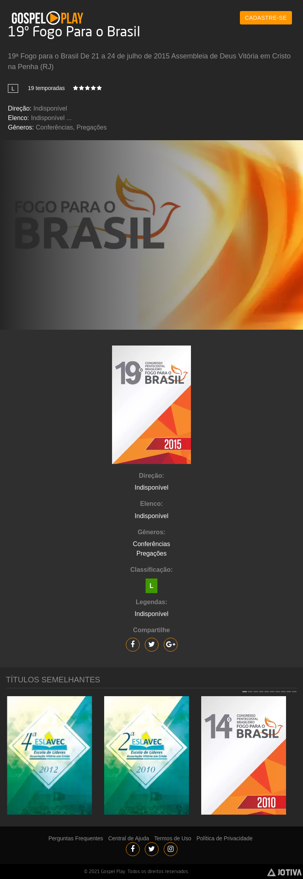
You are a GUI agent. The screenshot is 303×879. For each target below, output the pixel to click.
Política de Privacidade (224, 838)
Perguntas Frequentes (76, 838)
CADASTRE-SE (266, 18)
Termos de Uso (172, 838)
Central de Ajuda (128, 838)
